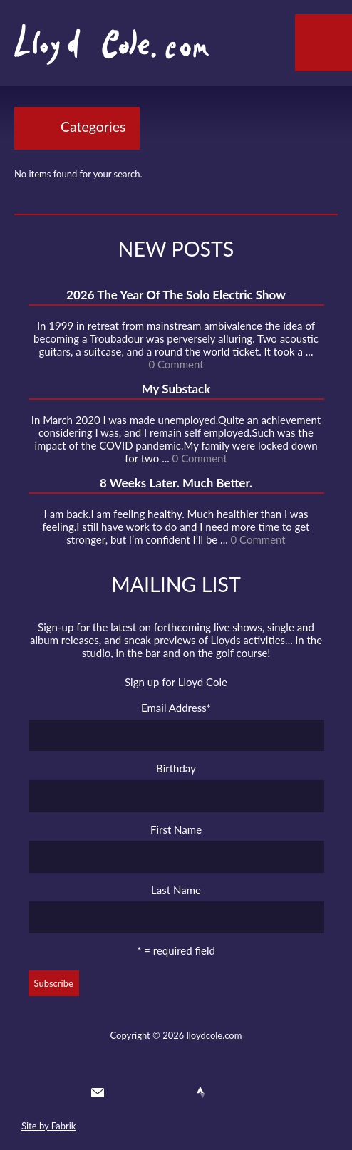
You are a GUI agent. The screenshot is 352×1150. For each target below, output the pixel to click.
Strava (201, 1092)
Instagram (226, 1092)
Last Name (176, 890)
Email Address (176, 707)
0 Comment (175, 364)
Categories (93, 126)
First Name (176, 829)
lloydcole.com (214, 1035)
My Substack (176, 388)
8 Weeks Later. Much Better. (176, 482)
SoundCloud (175, 1092)
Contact (97, 1092)
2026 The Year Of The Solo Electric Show (176, 294)
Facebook (149, 1092)
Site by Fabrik (48, 1125)
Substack (252, 1092)
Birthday (176, 768)
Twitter (123, 1092)
